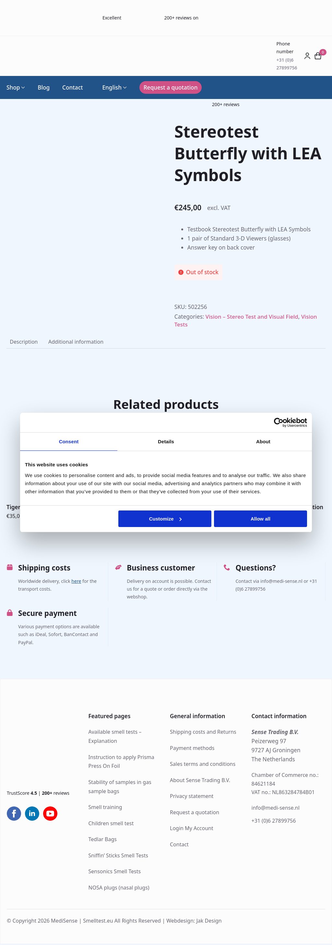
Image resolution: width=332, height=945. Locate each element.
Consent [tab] (69, 441)
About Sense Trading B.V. (200, 781)
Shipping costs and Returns (203, 732)
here (76, 582)
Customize (165, 519)
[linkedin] (32, 814)
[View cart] (318, 55)
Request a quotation (194, 813)
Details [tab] (166, 441)
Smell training (105, 808)
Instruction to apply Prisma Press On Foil (121, 763)
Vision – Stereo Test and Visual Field (253, 316)
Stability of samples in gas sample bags (120, 787)
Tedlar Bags (103, 840)
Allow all (260, 519)
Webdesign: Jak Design (194, 921)
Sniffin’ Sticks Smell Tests (118, 856)
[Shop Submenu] (22, 87)
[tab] (24, 342)
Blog (44, 87)
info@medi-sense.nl (276, 808)
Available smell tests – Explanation (115, 737)
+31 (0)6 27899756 (274, 821)
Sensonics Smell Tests (115, 872)
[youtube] (50, 814)
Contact (72, 87)
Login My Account (191, 829)
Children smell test (111, 824)
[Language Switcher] (124, 87)
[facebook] (14, 814)
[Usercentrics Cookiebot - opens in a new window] (278, 422)
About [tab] (263, 441)
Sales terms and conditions (202, 764)
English (108, 87)
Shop (13, 87)
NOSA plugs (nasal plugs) (119, 888)
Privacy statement (191, 797)
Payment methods (192, 749)
